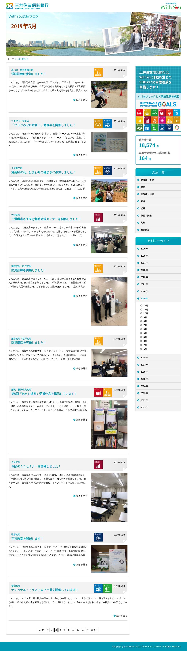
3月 (145, 341)
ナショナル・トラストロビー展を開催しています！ (45, 589)
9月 (145, 317)
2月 (145, 345)
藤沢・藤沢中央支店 (21, 389)
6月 (145, 329)
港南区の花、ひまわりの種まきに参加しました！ (43, 172)
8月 (145, 321)
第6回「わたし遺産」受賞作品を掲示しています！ (44, 393)
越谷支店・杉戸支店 (21, 266)
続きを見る (81, 100)
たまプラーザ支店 (20, 121)
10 (78, 630)
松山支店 (15, 585)
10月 (146, 313)
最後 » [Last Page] (94, 630)
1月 (145, 349)
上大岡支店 (16, 168)
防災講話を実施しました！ (28, 342)
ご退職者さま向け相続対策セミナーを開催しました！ (46, 219)
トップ (11, 59)
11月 (146, 309)
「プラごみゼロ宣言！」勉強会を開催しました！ (43, 125)
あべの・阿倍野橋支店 (22, 70)
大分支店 (15, 215)
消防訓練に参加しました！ (28, 73)
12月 (146, 305)
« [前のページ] (47, 630)
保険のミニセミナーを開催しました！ (36, 466)
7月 (145, 325)
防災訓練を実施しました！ (28, 270)
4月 (145, 337)
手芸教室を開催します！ (27, 538)
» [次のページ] (87, 630)
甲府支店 (15, 534)
